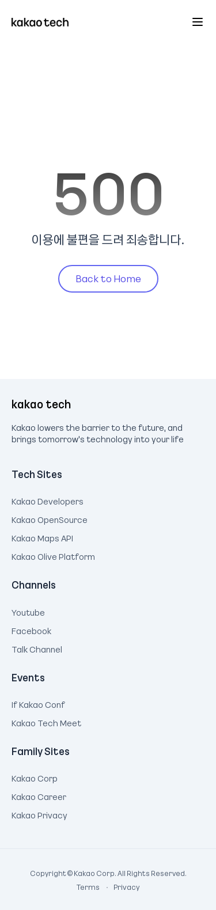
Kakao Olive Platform (53, 555)
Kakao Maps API (42, 537)
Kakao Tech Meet (46, 722)
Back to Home (108, 278)
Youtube (28, 611)
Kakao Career (39, 795)
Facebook (31, 629)
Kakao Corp (35, 777)
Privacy (120, 887)
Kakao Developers (48, 500)
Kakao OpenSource (50, 518)
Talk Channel (37, 648)
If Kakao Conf (38, 703)
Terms (89, 887)
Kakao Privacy (39, 814)
